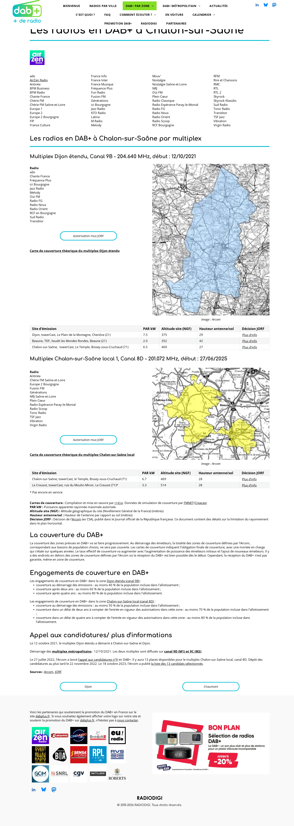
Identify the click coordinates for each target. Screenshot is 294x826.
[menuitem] (73, 5)
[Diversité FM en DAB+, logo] (98, 735)
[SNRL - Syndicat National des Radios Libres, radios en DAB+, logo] (59, 773)
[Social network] (265, 5)
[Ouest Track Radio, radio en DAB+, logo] (40, 754)
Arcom (76, 519)
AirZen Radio (39, 80)
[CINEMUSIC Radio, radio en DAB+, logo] (78, 735)
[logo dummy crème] (136, 735)
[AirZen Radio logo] (37, 57)
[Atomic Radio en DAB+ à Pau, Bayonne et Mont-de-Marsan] (59, 735)
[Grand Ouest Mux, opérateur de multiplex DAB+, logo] (40, 773)
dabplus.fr (43, 716)
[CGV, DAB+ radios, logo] (78, 773)
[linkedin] (257, 5)
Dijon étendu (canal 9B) (123, 581)
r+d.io (119, 503)
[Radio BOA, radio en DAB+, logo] (59, 754)
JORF (58, 672)
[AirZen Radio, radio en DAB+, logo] (40, 735)
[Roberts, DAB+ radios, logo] (117, 773)
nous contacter (127, 720)
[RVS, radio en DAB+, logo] (117, 754)
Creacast (201, 503)
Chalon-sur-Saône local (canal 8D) (130, 601)
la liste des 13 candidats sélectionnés (177, 664)
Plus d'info (249, 335)
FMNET (189, 503)
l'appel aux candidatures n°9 (98, 659)
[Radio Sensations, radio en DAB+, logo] (78, 754)
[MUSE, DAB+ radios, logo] (98, 773)
